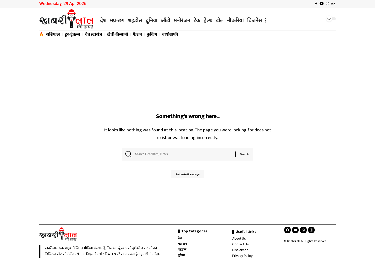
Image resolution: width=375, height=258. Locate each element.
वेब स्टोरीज (93, 35)
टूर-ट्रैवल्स (72, 35)
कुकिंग (152, 35)
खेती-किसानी (117, 35)
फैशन (137, 35)
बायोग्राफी (170, 35)
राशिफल (53, 35)
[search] (320, 19)
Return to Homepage (187, 176)
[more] (266, 20)
